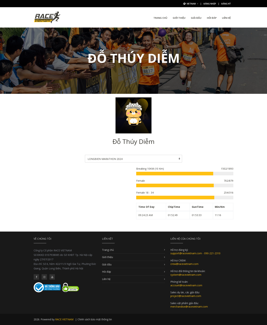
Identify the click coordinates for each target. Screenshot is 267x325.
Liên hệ (226, 17)
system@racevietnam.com (185, 274)
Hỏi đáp (212, 17)
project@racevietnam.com (185, 296)
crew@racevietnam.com (184, 264)
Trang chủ (160, 17)
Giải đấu (196, 17)
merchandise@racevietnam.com (189, 306)
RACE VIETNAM (64, 319)
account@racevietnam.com (186, 285)
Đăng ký (226, 3)
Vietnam (192, 3)
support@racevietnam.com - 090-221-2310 (195, 253)
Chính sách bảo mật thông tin (95, 319)
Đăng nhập (209, 3)
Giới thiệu (179, 17)
